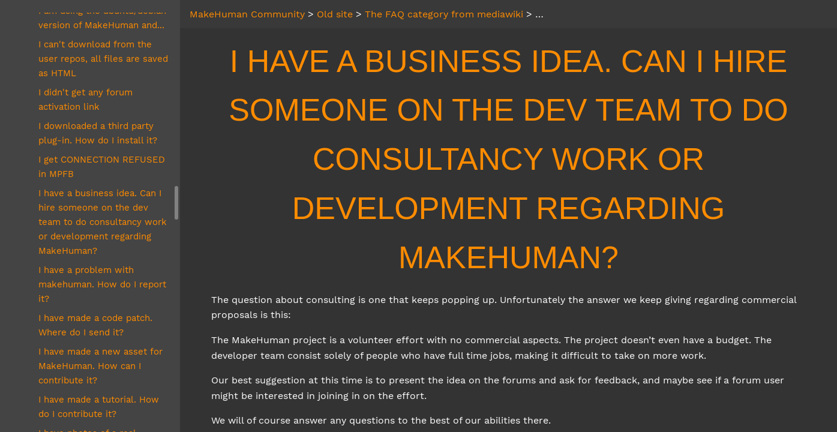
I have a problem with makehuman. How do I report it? (102, 284)
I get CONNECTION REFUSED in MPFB (101, 166)
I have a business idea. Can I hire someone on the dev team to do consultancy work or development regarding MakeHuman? (102, 222)
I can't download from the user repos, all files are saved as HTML (103, 59)
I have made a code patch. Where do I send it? (95, 325)
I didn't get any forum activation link (85, 99)
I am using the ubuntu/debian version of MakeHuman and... (102, 18)
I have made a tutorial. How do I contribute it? (98, 406)
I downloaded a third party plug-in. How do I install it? (97, 133)
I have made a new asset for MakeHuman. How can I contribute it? (100, 366)
